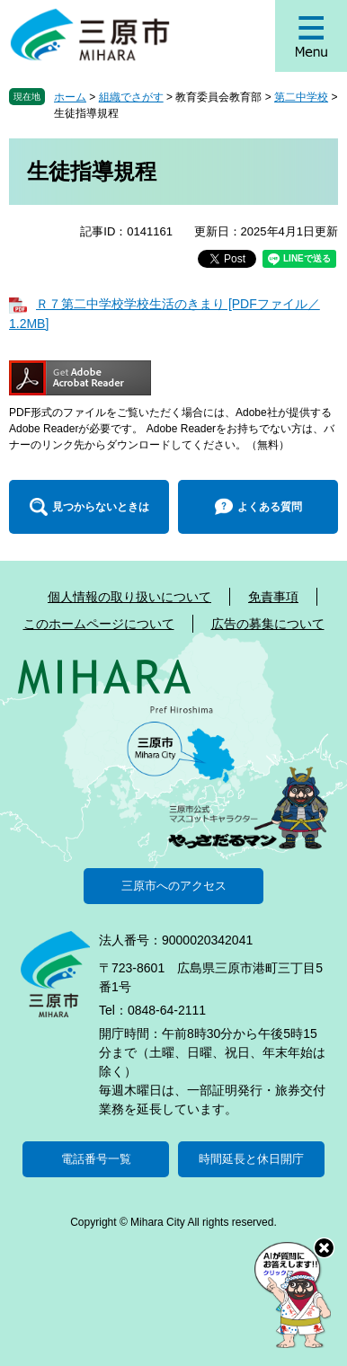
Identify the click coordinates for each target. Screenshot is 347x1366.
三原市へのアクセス (174, 885)
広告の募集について (268, 623)
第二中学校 (301, 97)
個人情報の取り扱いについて (129, 597)
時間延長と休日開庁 (251, 1159)
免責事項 (273, 597)
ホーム (70, 97)
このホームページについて (98, 623)
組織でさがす (131, 97)
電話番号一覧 (96, 1159)
